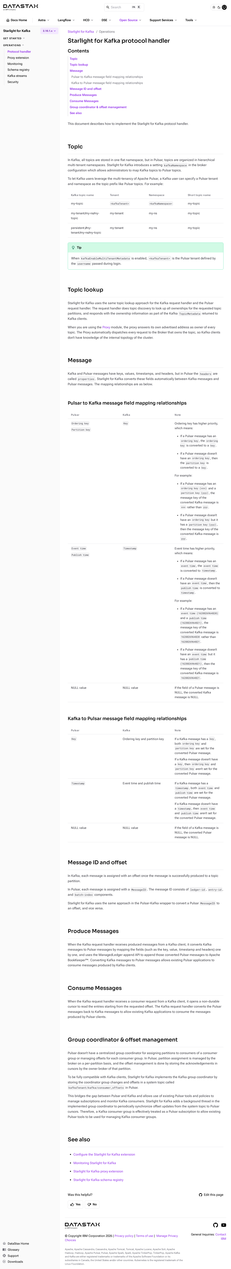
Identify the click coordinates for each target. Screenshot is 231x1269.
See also (76, 113)
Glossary (10, 1250)
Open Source (130, 20)
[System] (224, 7)
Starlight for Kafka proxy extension (98, 1171)
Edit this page (211, 1195)
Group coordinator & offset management (98, 107)
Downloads (12, 1262)
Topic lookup (79, 64)
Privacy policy (124, 1236)
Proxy (106, 327)
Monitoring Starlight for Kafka (94, 1163)
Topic (73, 59)
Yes (75, 1204)
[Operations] (30, 45)
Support (10, 1256)
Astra (44, 20)
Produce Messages (83, 95)
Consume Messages (84, 101)
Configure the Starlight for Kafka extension (104, 1154)
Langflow (66, 20)
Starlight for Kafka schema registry (98, 1180)
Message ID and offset (85, 89)
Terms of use (144, 1236)
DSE (107, 20)
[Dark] (219, 7)
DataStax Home (15, 1244)
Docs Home (16, 20)
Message (76, 71)
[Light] (213, 7)
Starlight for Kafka (81, 32)
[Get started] (30, 38)
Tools (191, 20)
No (92, 1204)
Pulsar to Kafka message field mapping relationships (107, 77)
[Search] (124, 7)
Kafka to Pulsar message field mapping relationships (107, 83)
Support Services (164, 20)
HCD (88, 20)
